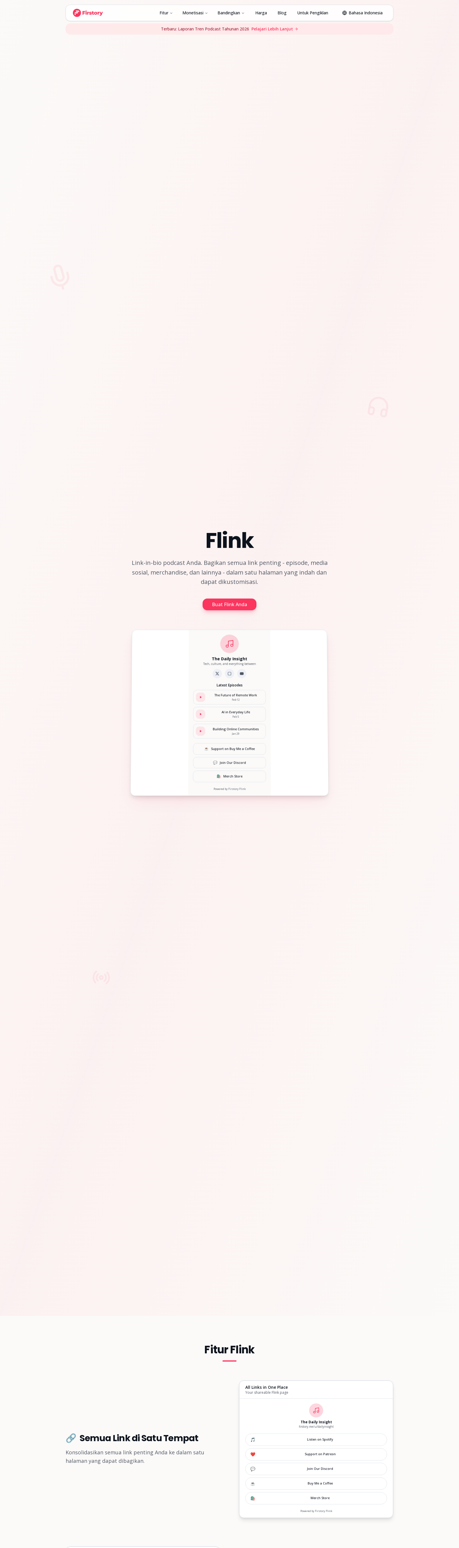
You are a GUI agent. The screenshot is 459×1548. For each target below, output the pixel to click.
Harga (261, 13)
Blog (282, 13)
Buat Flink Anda (229, 604)
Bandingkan (231, 13)
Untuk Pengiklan (312, 13)
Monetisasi (195, 13)
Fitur (166, 13)
